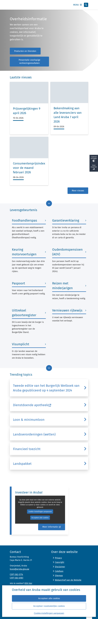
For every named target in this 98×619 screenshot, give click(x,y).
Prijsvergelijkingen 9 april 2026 (26, 111)
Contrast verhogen (93, 159)
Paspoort (18, 283)
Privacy (58, 558)
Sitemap (59, 575)
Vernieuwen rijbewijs (67, 310)
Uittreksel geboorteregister (24, 313)
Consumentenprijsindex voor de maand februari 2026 (29, 168)
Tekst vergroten (93, 167)
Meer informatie (51, 527)
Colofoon (59, 571)
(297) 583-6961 (16, 578)
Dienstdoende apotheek (32, 405)
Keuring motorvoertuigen (24, 252)
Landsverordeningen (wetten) (34, 434)
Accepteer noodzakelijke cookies (49, 606)
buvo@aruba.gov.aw (19, 569)
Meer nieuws (78, 190)
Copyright (59, 562)
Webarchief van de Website (68, 580)
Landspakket (22, 464)
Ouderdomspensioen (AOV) (67, 252)
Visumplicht (20, 344)
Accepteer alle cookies (49, 598)
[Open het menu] (77, 5)
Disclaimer (60, 566)
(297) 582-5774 (16, 574)
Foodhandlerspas (24, 220)
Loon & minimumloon (29, 420)
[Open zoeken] (86, 5)
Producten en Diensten (25, 51)
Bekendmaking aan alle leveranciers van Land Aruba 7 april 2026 (68, 115)
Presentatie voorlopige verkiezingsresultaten (29, 61)
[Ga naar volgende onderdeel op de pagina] (49, 203)
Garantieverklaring (65, 220)
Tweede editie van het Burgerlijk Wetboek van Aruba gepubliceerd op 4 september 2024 (46, 388)
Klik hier (28, 583)
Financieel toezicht (26, 449)
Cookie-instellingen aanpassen (49, 613)
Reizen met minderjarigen (62, 285)
